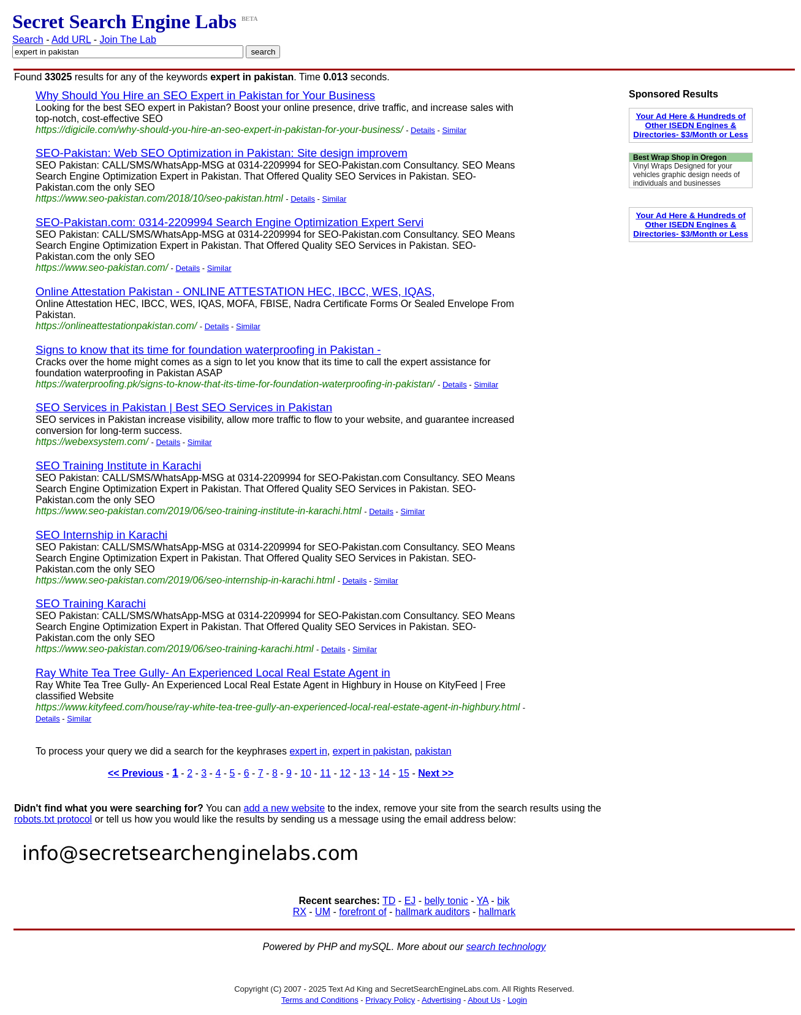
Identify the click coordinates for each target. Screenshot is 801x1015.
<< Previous (136, 773)
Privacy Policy (390, 1000)
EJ (410, 900)
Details (423, 130)
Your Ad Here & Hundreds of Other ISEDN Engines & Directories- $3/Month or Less (690, 125)
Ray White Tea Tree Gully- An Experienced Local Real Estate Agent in (213, 672)
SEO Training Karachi (91, 603)
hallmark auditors (432, 912)
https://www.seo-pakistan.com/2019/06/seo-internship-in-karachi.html (185, 580)
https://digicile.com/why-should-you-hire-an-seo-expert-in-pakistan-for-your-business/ (219, 129)
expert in (308, 751)
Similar (454, 130)
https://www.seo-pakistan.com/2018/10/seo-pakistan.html (159, 198)
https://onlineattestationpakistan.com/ (116, 326)
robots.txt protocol (53, 819)
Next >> (436, 773)
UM (322, 912)
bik (503, 900)
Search (28, 39)
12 (345, 773)
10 (305, 773)
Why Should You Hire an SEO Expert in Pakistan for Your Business (205, 95)
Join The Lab (128, 39)
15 (403, 773)
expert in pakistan (371, 751)
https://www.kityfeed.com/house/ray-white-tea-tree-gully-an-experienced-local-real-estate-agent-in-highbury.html (278, 707)
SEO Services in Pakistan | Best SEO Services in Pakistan (184, 407)
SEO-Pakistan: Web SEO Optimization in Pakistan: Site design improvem (222, 152)
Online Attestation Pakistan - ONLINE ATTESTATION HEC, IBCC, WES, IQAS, (235, 291)
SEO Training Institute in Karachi (118, 465)
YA (482, 900)
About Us (484, 1000)
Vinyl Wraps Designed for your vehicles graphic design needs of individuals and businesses (686, 175)
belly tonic (446, 900)
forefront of (362, 912)
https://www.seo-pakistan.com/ (102, 267)
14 (384, 773)
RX (299, 912)
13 (364, 773)
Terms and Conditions (320, 1000)
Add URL (71, 39)
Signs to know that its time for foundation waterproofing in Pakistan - (208, 349)
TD (388, 900)
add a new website (284, 808)
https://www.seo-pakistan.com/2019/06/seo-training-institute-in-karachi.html (199, 511)
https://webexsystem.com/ (92, 441)
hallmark (497, 912)
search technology (506, 946)
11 (325, 773)
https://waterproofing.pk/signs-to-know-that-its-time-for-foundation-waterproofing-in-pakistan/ (235, 384)
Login (517, 1000)
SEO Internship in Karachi (101, 534)
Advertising (441, 1000)
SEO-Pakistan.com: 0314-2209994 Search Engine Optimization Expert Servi (229, 222)
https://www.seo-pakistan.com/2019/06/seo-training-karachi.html (175, 649)
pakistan (433, 751)
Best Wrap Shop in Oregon (679, 157)
